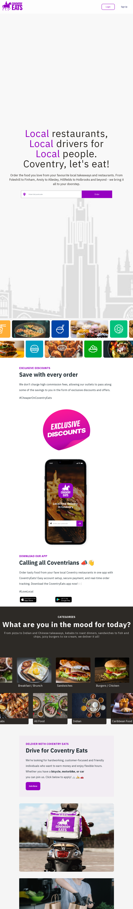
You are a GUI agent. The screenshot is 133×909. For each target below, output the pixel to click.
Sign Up (124, 7)
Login (108, 7)
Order (96, 194)
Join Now (33, 786)
